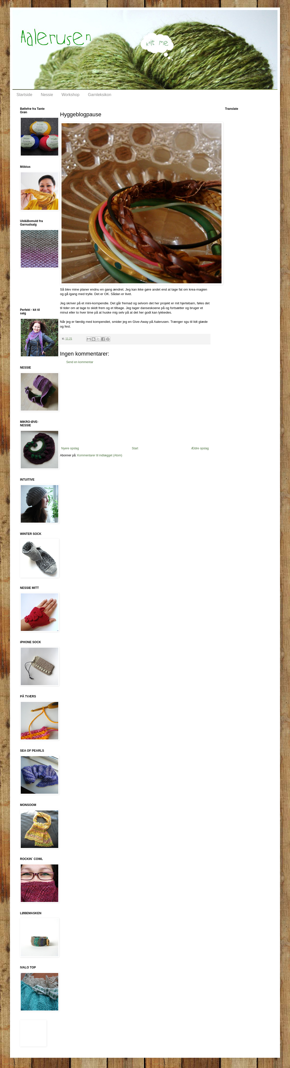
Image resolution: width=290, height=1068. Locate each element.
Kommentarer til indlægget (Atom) (99, 455)
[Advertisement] (135, 405)
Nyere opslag (70, 448)
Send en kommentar (79, 362)
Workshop (71, 95)
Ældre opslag (200, 448)
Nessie (47, 95)
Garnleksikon (99, 95)
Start (135, 448)
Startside (24, 95)
